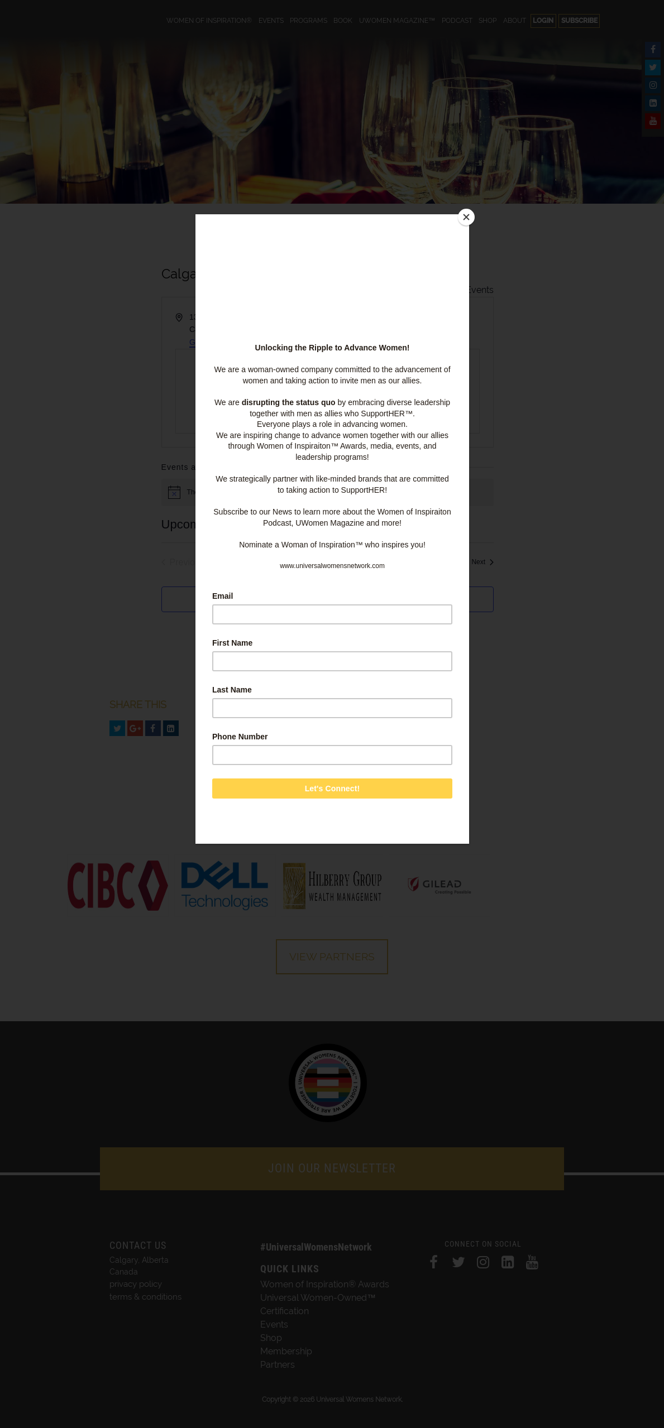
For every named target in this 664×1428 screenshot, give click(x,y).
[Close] (466, 217)
